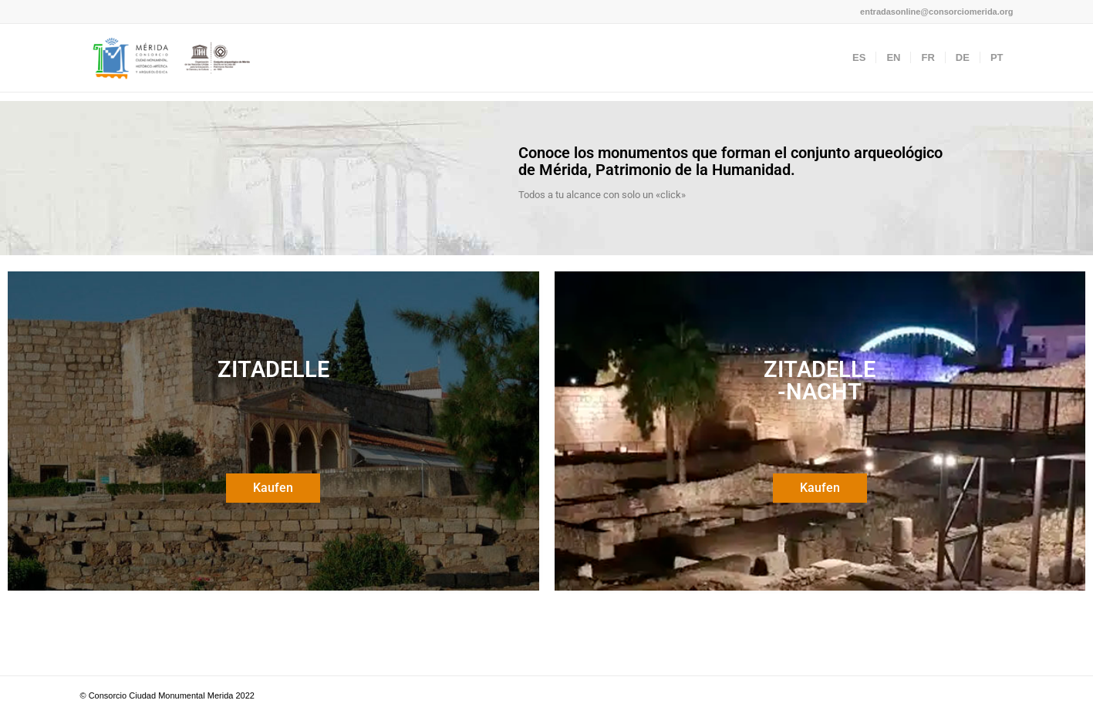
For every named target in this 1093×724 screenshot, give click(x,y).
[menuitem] (858, 58)
